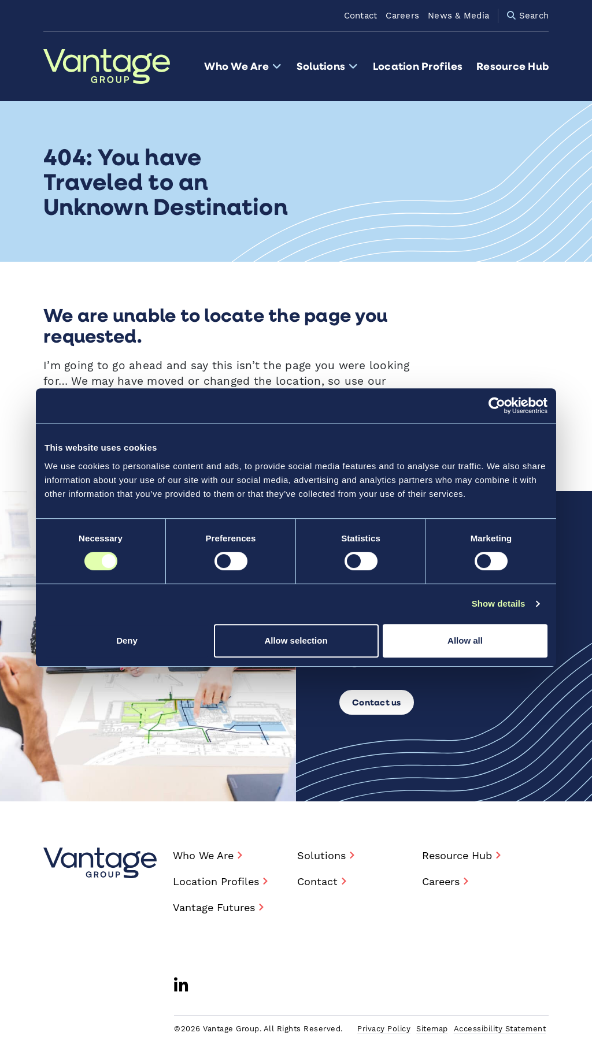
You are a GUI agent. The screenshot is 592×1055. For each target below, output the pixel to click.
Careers (402, 15)
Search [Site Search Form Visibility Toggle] (528, 15)
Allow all (465, 640)
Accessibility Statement (500, 1029)
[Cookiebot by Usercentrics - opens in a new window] (496, 405)
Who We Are (243, 66)
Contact (361, 15)
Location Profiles (417, 66)
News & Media (458, 15)
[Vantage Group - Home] (100, 863)
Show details (499, 603)
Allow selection (295, 640)
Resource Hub (512, 66)
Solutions (328, 66)
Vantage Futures (214, 908)
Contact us (376, 702)
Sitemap (432, 1029)
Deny (127, 640)
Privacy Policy (383, 1029)
